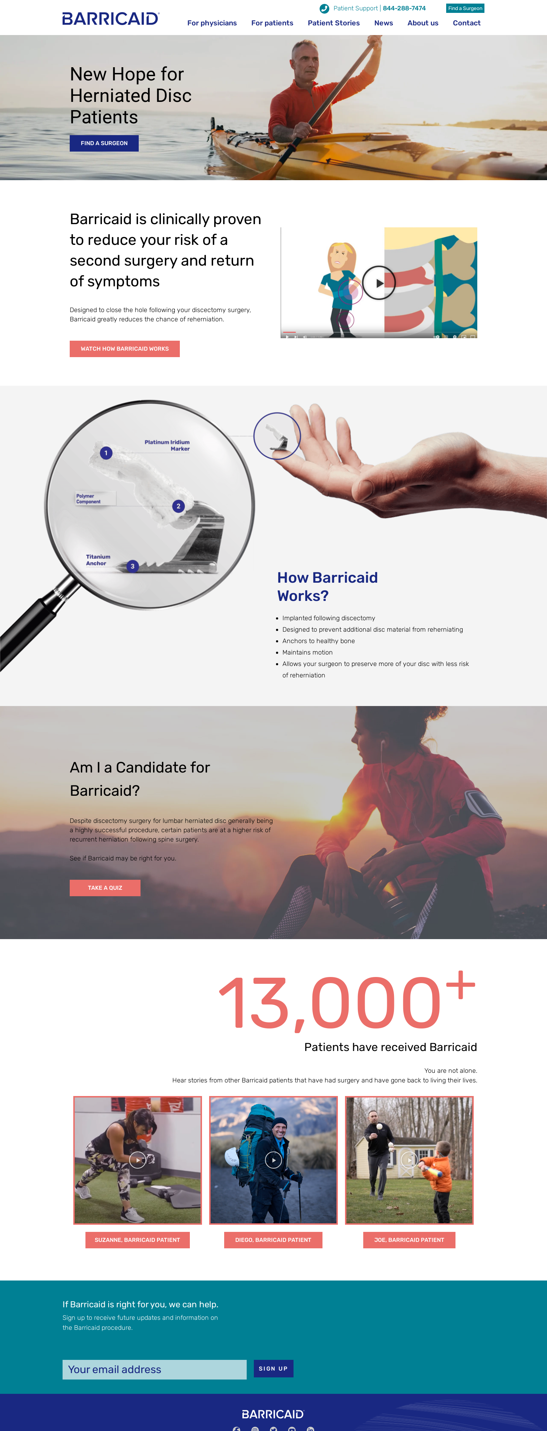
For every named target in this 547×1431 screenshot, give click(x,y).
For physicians (212, 23)
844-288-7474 (404, 8)
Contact (467, 23)
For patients (272, 23)
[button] (104, 143)
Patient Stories (334, 23)
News (383, 23)
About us (423, 23)
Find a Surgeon (465, 8)
